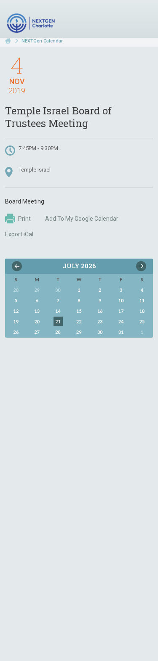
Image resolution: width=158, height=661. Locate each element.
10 (121, 300)
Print (18, 219)
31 (121, 332)
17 (121, 311)
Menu (143, 20)
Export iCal (19, 234)
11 (142, 300)
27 (37, 332)
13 (37, 311)
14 (58, 311)
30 (100, 332)
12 (16, 311)
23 (100, 321)
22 (79, 321)
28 (58, 332)
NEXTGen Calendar (42, 41)
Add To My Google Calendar (81, 218)
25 (142, 321)
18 (142, 311)
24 (121, 321)
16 (100, 311)
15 (79, 311)
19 (16, 321)
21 (58, 321)
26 (16, 332)
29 (79, 332)
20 (37, 321)
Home (8, 41)
